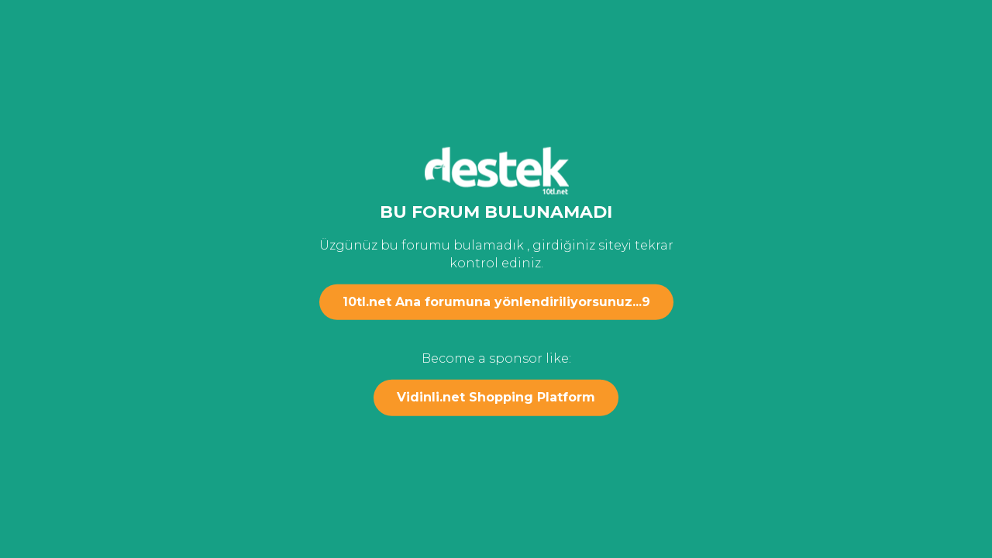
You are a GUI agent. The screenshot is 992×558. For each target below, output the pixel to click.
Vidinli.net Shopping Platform (496, 397)
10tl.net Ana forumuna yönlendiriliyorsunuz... (496, 301)
